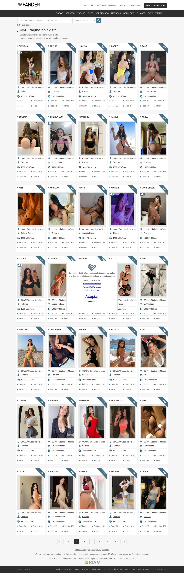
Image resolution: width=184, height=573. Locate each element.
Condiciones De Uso (92, 284)
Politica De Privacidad (92, 287)
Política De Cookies (92, 290)
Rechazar (92, 301)
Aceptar (92, 296)
